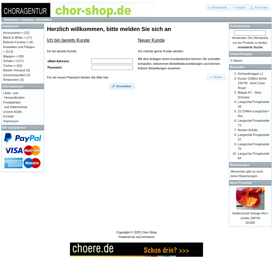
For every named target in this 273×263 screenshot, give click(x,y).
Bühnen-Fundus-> (15, 42)
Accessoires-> (13, 32)
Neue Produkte (241, 183)
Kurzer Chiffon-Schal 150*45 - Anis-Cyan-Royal (252, 83)
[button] (217, 7)
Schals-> (9, 61)
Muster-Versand (14, 70)
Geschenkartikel (14, 75)
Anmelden (44, 19)
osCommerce (145, 237)
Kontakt (8, 116)
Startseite (11, 19)
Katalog (27, 19)
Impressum (10, 121)
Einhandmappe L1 (250, 73)
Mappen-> (10, 56)
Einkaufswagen (241, 54)
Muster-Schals (248, 130)
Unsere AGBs (12, 111)
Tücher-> (9, 65)
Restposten (11, 79)
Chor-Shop (149, 232)
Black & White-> (14, 37)
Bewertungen (240, 165)
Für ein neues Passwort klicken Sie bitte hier (77, 77)
